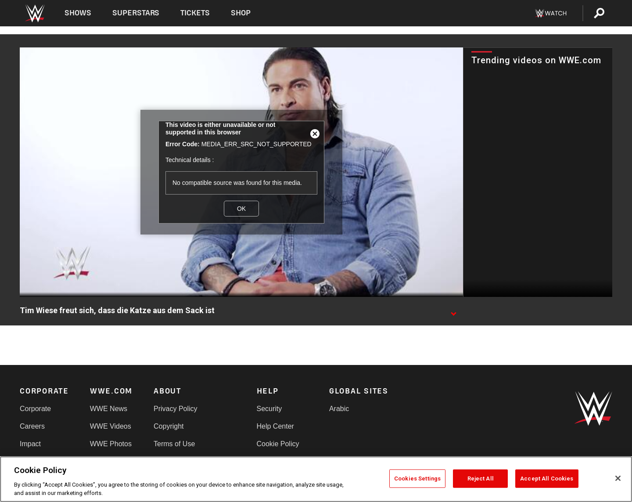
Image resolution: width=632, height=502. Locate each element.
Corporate (35, 408)
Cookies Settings (417, 478)
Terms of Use (174, 444)
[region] (316, 479)
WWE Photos (111, 444)
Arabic (339, 408)
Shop (241, 13)
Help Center (275, 426)
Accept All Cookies (546, 478)
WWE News (108, 408)
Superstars (136, 13)
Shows (78, 13)
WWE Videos (110, 426)
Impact (30, 444)
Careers (32, 426)
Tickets (195, 13)
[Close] (618, 478)
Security (269, 408)
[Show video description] (453, 311)
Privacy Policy (176, 408)
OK (241, 208)
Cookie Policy (278, 444)
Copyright (168, 426)
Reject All (480, 478)
